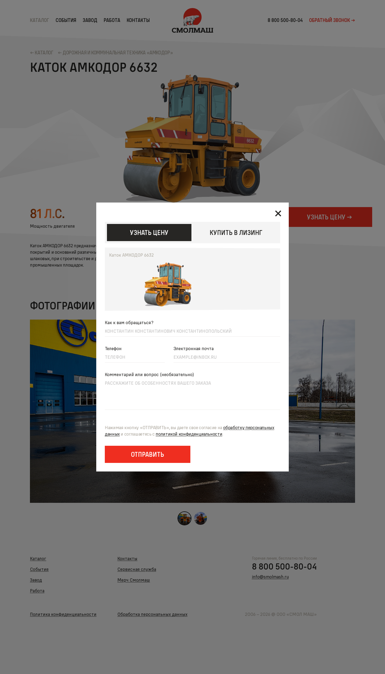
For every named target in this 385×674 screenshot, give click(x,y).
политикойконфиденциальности (189, 434)
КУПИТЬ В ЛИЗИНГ (236, 233)
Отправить (147, 454)
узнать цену (149, 233)
